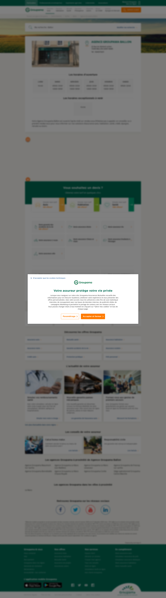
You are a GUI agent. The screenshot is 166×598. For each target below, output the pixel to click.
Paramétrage (69, 316)
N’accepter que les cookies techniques (49, 278)
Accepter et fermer (92, 316)
